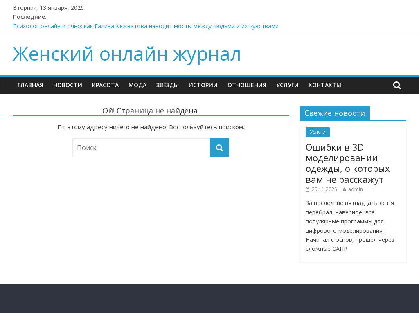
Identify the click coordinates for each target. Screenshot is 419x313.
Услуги (287, 85)
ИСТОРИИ (203, 85)
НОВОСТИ (67, 85)
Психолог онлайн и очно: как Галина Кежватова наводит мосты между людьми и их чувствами (146, 26)
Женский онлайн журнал (127, 53)
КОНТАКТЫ (325, 85)
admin (355, 189)
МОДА (137, 85)
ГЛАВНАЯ (30, 85)
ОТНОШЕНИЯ (247, 85)
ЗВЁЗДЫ (167, 85)
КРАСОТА (105, 85)
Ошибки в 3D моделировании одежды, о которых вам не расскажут (348, 163)
